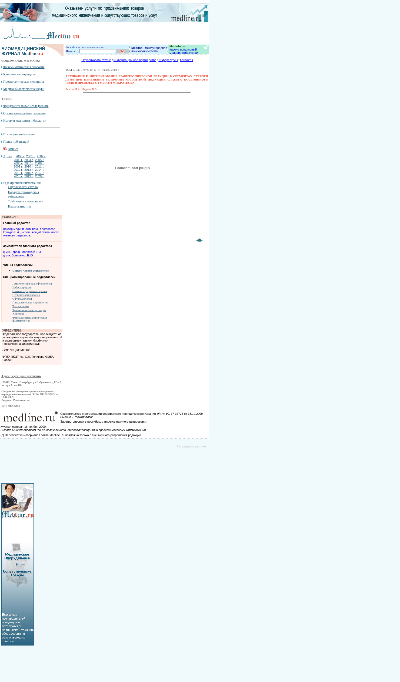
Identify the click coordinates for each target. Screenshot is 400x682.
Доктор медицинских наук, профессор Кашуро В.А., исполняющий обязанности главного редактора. (31, 232)
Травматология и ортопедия (29, 310)
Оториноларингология (26, 294)
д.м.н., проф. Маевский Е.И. (22, 251)
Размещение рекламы (192, 446)
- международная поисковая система (149, 49)
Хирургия (18, 313)
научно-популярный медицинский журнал (184, 49)
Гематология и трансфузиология (32, 283)
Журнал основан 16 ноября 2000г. (24, 426)
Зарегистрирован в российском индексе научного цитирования (103, 421)
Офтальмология (22, 298)
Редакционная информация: (22, 183)
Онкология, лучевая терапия (29, 291)
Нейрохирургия (21, 287)
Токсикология (20, 306)
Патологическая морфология (30, 302)
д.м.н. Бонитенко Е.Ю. (18, 255)
